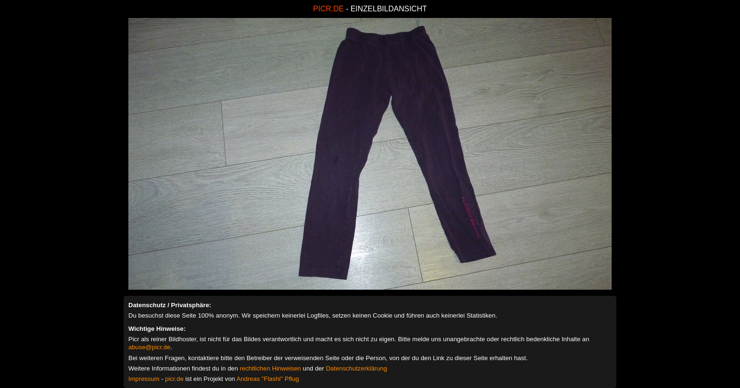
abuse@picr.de (149, 347)
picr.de (174, 378)
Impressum (144, 378)
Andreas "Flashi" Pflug (267, 378)
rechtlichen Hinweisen (270, 368)
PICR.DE (328, 9)
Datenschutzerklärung (356, 368)
